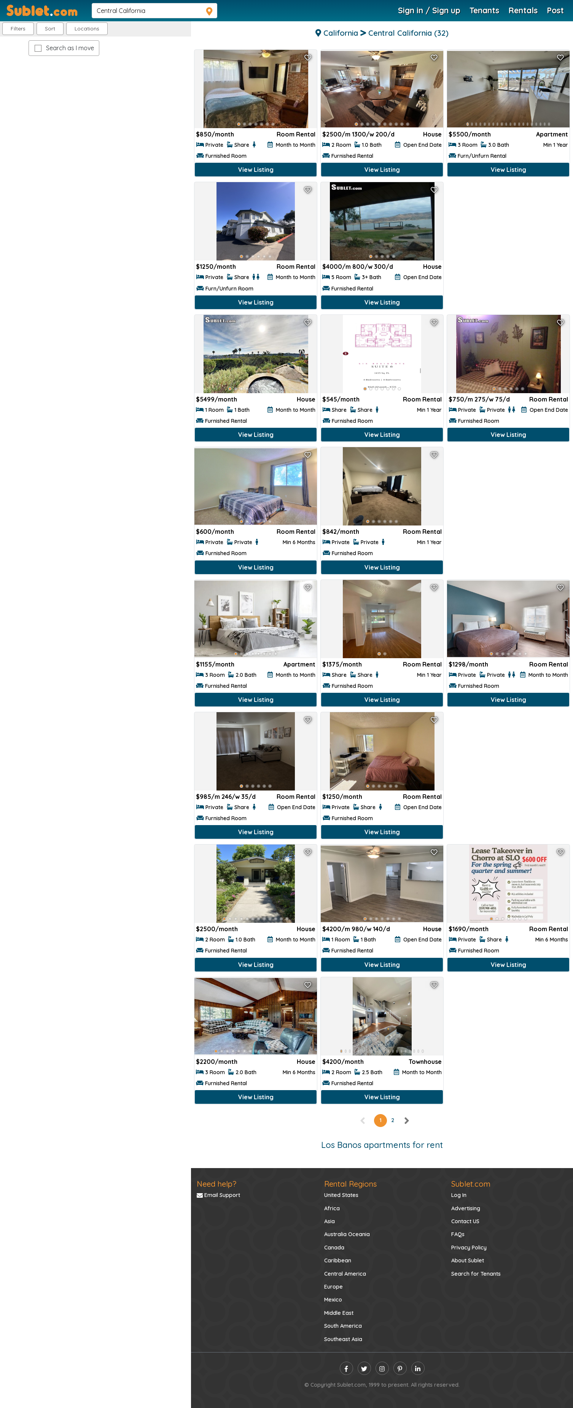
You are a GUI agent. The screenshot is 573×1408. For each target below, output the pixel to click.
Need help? (216, 1184)
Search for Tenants (476, 1273)
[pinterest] (400, 1368)
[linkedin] (418, 1368)
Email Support (218, 1195)
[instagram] (382, 1368)
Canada (334, 1247)
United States (341, 1195)
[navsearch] (154, 10)
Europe (333, 1286)
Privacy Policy (469, 1247)
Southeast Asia (343, 1339)
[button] (87, 28)
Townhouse (425, 1061)
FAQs (458, 1234)
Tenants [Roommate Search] (484, 10)
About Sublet (467, 1260)
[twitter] (364, 1368)
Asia (329, 1221)
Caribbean (337, 1260)
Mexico (333, 1299)
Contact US (465, 1221)
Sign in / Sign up (429, 10)
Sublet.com (470, 1184)
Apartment (552, 134)
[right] (406, 1120)
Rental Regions (350, 1184)
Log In (458, 1195)
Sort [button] (50, 28)
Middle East (338, 1313)
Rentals (523, 10)
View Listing (256, 169)
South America (343, 1325)
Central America (345, 1273)
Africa (332, 1208)
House (432, 134)
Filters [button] (18, 28)
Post (555, 10)
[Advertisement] (508, 236)
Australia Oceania (347, 1234)
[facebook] (346, 1368)
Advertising (465, 1208)
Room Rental (296, 134)
